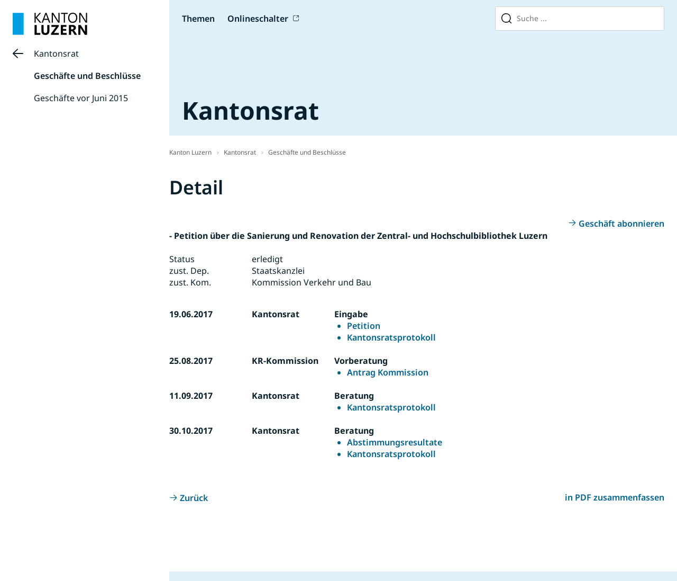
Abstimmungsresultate (394, 442)
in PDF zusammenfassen (614, 497)
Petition (363, 326)
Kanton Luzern (190, 152)
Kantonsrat (56, 53)
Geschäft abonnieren (621, 223)
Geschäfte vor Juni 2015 (81, 98)
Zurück (194, 498)
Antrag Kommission (387, 372)
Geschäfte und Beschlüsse (87, 76)
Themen (198, 18)
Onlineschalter (257, 18)
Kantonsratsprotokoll (391, 337)
